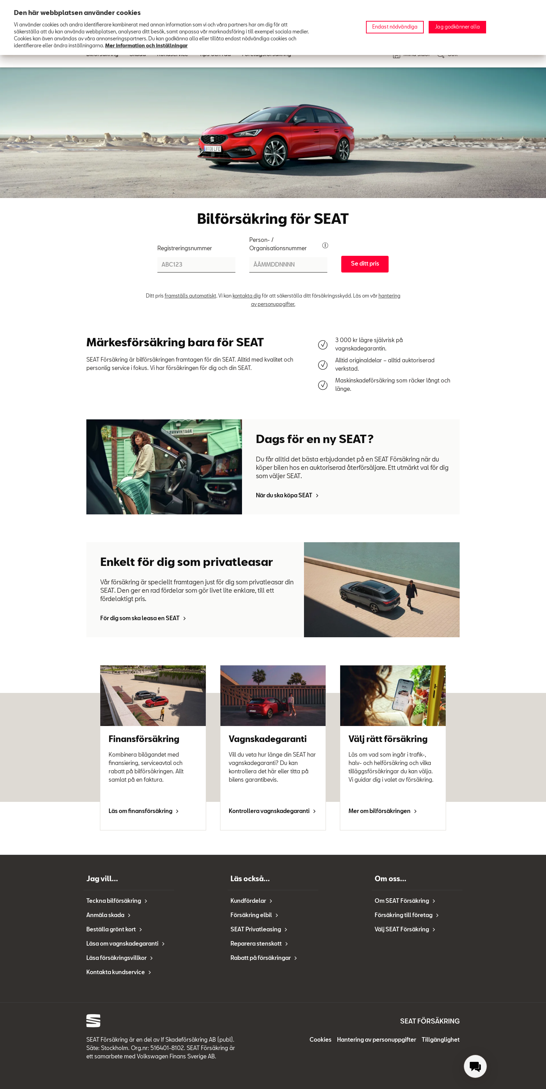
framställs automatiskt (190, 296)
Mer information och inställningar (146, 46)
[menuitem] (475, 1066)
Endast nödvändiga (395, 27)
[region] (273, 27)
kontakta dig (247, 296)
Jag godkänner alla (457, 27)
